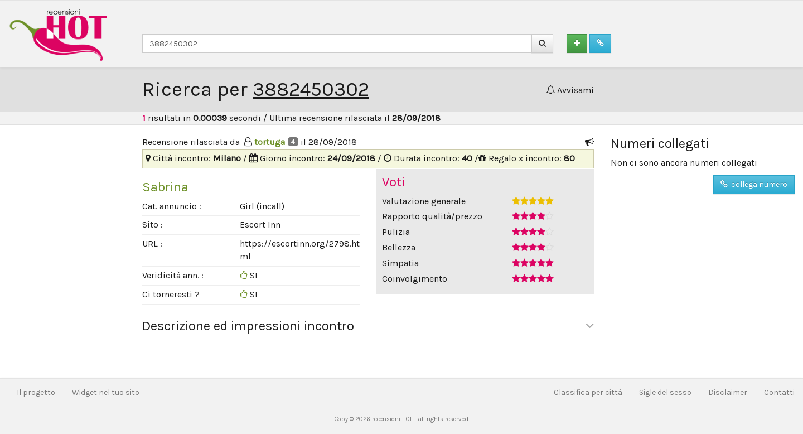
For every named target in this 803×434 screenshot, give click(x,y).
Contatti (779, 392)
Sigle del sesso (665, 392)
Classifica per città (588, 392)
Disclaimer (727, 392)
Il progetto (36, 392)
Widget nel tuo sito (105, 392)
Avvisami (570, 90)
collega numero (753, 184)
